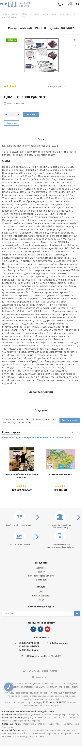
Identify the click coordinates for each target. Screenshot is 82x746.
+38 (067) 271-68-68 (29, 643)
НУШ (40, 629)
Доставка (41, 567)
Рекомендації (41, 579)
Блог (41, 591)
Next (77, 432)
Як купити (41, 562)
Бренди (41, 599)
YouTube (47, 629)
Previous (73, 432)
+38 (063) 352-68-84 (29, 649)
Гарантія (41, 571)
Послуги (41, 586)
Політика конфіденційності (41, 575)
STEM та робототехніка (33, 629)
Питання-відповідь (41, 595)
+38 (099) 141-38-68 (29, 646)
